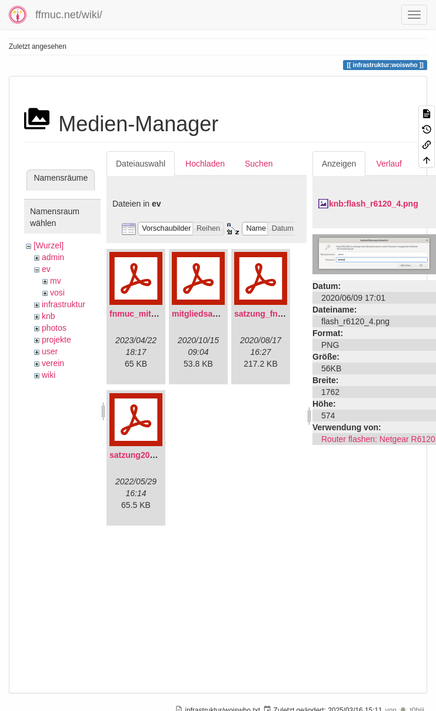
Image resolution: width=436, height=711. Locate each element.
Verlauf (389, 163)
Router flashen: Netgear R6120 (378, 439)
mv (55, 280)
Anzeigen (339, 163)
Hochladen (205, 163)
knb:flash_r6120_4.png (373, 203)
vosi (57, 292)
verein (53, 363)
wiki (48, 375)
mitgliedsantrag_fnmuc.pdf (225, 313)
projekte (56, 339)
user (50, 351)
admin (53, 257)
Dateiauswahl (140, 163)
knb (48, 316)
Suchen (258, 163)
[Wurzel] (49, 245)
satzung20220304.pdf (150, 455)
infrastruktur (63, 304)
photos (54, 328)
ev (46, 269)
